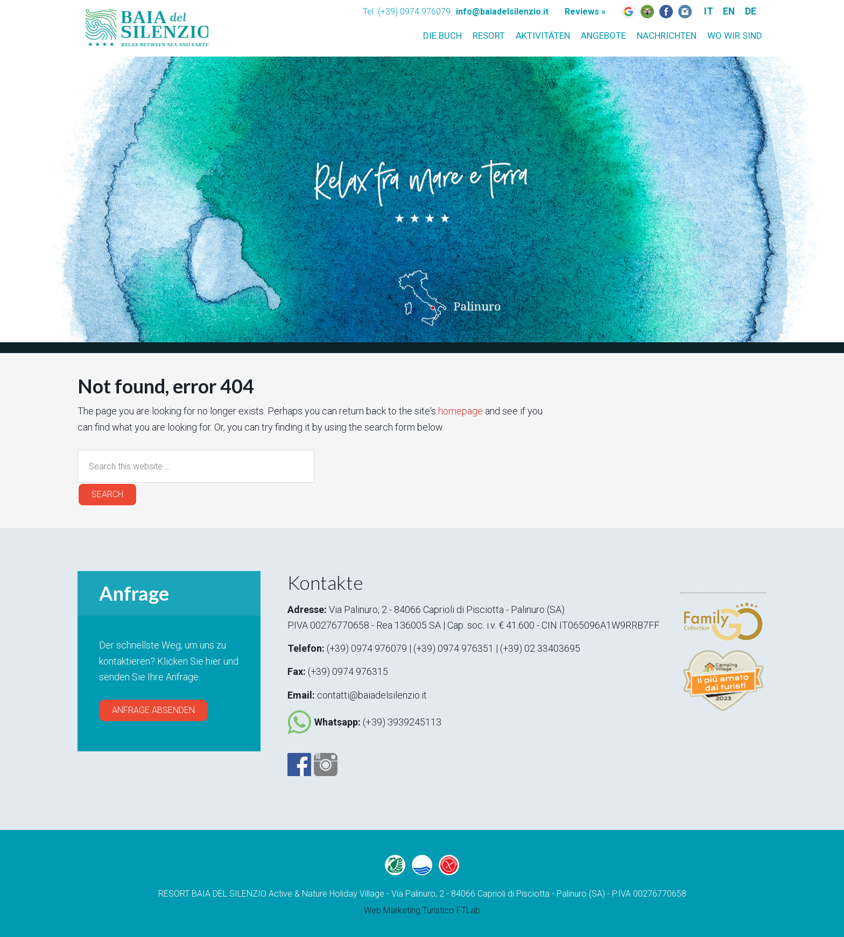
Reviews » (585, 11)
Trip (647, 11)
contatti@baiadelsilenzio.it (372, 694)
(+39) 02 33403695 (541, 647)
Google (628, 11)
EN (727, 11)
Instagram (685, 11)
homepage (460, 411)
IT (706, 11)
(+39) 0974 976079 (367, 647)
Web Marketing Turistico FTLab (422, 908)
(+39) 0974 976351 (455, 647)
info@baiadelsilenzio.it (502, 11)
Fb (666, 11)
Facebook (299, 762)
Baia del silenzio (145, 24)
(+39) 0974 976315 (348, 671)
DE (750, 11)
